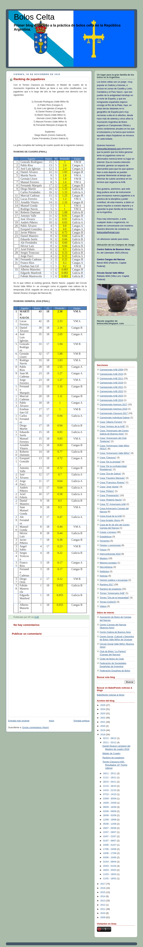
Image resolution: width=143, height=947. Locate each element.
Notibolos (104, 571)
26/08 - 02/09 (110, 815)
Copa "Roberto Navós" (111, 500)
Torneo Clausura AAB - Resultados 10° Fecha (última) (115, 765)
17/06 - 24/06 (110, 849)
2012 (103, 905)
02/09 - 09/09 (110, 811)
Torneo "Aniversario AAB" (112, 593)
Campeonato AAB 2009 (111, 369)
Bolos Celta (34, 16)
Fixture (103, 549)
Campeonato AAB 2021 (111, 387)
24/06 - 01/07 (110, 845)
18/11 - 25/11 (110, 773)
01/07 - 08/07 (110, 840)
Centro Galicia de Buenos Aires (115, 632)
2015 (103, 892)
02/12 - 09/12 (110, 738)
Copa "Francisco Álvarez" (112, 482)
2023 (103, 713)
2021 (103, 722)
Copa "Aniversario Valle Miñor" (115, 453)
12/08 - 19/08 (110, 819)
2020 (103, 726)
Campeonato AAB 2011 (111, 378)
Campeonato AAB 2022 (111, 391)
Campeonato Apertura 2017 (113, 404)
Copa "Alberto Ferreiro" (111, 422)
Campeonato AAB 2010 (111, 374)
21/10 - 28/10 (110, 786)
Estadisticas (106, 536)
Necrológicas (106, 567)
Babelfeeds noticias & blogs (110, 695)
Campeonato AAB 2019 (111, 383)
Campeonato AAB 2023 (111, 396)
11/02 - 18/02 (110, 878)
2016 (103, 888)
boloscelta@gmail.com (108, 232)
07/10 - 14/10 (110, 794)
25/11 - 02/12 (110, 742)
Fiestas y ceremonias (110, 545)
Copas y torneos (108, 532)
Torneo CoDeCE (108, 602)
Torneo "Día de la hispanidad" (114, 597)
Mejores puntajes (108, 563)
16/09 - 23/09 (110, 803)
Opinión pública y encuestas (114, 580)
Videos (103, 606)
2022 (103, 718)
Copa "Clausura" (108, 457)
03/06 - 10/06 (110, 857)
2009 (103, 917)
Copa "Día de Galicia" (110, 473)
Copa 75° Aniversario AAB (113, 504)
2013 (103, 900)
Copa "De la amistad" (110, 462)
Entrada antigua (81, 721)
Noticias (104, 576)
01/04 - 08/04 (110, 862)
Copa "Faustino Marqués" (112, 478)
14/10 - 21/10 (110, 790)
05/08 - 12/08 (110, 824)
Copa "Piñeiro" (107, 491)
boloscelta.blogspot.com (109, 149)
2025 (103, 705)
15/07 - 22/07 (110, 836)
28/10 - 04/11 (110, 782)
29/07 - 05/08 (110, 828)
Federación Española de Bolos (115, 670)
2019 (103, 730)
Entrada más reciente (18, 721)
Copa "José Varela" (109, 487)
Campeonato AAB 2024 (111, 400)
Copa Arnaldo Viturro (110, 520)
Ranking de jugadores (111, 589)
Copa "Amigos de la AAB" (112, 426)
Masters (104, 558)
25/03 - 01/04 (110, 866)
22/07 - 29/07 (110, 832)
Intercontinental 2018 (110, 554)
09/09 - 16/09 (110, 807)
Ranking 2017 (107, 584)
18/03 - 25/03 (110, 870)
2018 (103, 734)
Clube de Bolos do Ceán (112, 659)
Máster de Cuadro (111, 753)
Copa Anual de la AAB (111, 516)
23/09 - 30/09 (110, 798)
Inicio (51, 721)
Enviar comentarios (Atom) (35, 727)
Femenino (105, 541)
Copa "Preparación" (109, 495)
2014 (103, 896)
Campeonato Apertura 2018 (113, 409)
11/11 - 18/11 (110, 777)
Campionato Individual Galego (115, 417)
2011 (103, 909)
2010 (103, 913)
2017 (103, 884)
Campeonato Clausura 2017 (114, 413)
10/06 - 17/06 (110, 853)
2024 (103, 709)
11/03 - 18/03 (110, 874)
